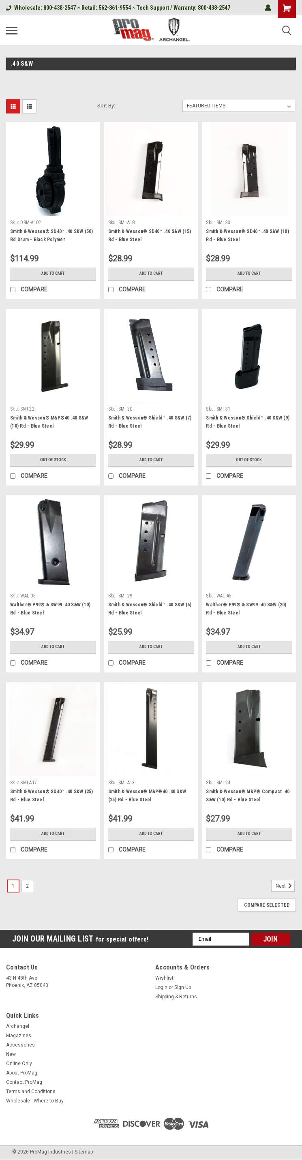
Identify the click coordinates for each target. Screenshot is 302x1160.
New (11, 1054)
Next (285, 886)
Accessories (20, 1045)
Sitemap (84, 1152)
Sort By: (106, 106)
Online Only (19, 1063)
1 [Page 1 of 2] (13, 886)
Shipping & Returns (176, 996)
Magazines (18, 1035)
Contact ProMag (24, 1082)
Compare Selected (266, 905)
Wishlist (164, 978)
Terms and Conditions (31, 1091)
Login (161, 987)
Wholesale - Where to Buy (35, 1101)
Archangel (17, 1026)
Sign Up (182, 987)
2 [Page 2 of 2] (27, 886)
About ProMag (21, 1073)
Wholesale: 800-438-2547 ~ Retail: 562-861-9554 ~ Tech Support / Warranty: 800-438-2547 (118, 7)
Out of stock (53, 460)
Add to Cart (53, 273)
